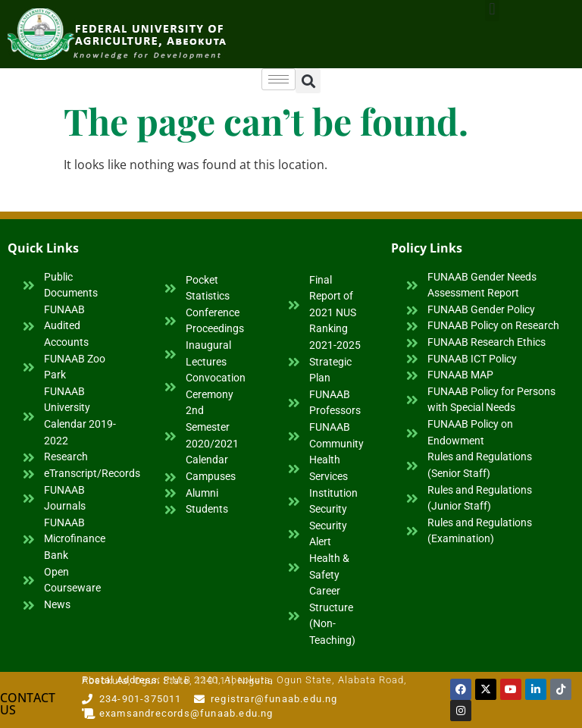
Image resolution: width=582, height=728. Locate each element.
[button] (308, 80)
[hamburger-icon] (278, 79)
